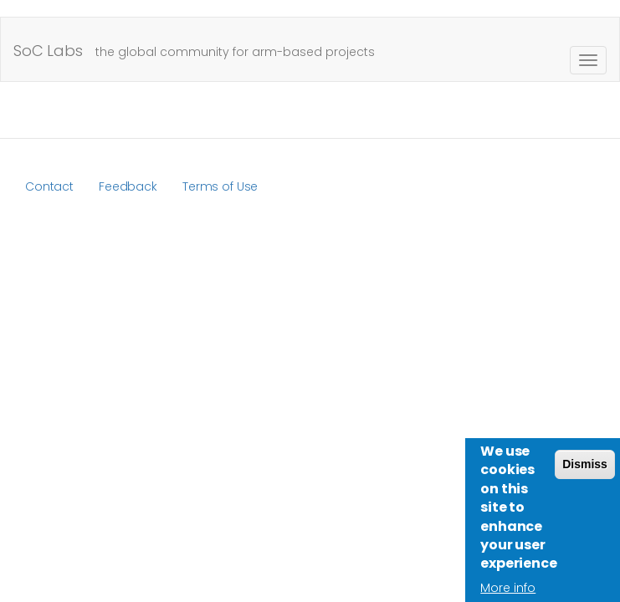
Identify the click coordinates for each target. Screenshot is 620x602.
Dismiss (584, 472)
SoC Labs (48, 50)
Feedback (128, 186)
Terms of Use (220, 186)
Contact (49, 186)
